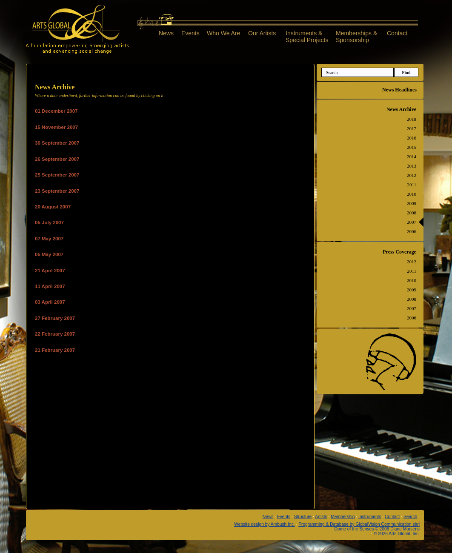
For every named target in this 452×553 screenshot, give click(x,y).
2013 (411, 165)
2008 (411, 212)
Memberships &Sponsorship (356, 36)
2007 (411, 222)
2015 (411, 147)
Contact (397, 33)
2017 (411, 128)
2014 (411, 156)
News (166, 33)
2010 (411, 194)
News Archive (401, 109)
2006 (411, 231)
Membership (343, 516)
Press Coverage (399, 252)
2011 (411, 184)
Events (190, 33)
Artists (321, 516)
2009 (411, 203)
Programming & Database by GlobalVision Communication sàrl (359, 524)
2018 (411, 119)
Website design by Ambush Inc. (264, 524)
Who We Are (223, 33)
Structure (303, 516)
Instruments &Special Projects (307, 36)
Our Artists (262, 33)
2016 (411, 137)
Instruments (369, 516)
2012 (411, 175)
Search (410, 516)
